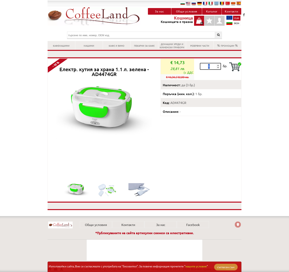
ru (193, 3)
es (238, 3)
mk (233, 3)
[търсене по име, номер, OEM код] (144, 35)
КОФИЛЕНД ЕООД (60, 225)
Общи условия (186, 11)
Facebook (244, 15)
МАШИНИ (89, 45)
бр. (225, 66)
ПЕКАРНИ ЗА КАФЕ (144, 45)
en (188, 3)
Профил (220, 21)
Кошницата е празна (199, 23)
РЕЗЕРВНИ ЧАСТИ (199, 45)
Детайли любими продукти (209, 23)
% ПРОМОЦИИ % (227, 45)
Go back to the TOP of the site (238, 225)
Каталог (212, 11)
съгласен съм (225, 267)
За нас (159, 11)
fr (205, 3)
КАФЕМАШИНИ (61, 45)
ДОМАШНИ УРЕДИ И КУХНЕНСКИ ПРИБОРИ (172, 45)
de (199, 3)
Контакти (231, 11)
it (210, 3)
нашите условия (196, 266)
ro (222, 3)
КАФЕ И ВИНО (116, 45)
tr (227, 3)
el (216, 3)
